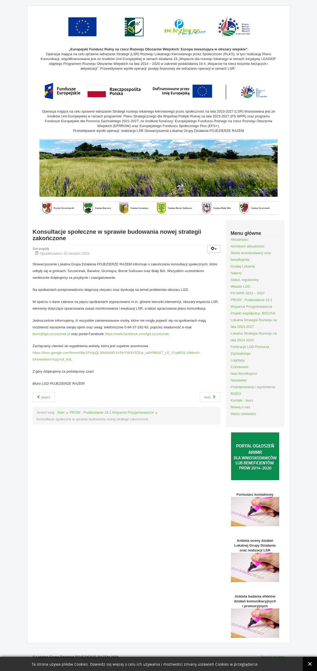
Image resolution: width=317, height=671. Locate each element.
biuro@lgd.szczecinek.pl (51, 334)
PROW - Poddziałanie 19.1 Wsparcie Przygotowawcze (112, 412)
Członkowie (239, 367)
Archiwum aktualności (247, 246)
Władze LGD (241, 286)
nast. (210, 397)
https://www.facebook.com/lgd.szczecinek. (137, 334)
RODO (236, 394)
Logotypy (238, 360)
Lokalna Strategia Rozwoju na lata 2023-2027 (254, 323)
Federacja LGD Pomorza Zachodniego (250, 350)
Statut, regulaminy (245, 280)
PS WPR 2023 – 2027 (248, 293)
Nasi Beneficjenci (244, 374)
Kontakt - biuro (242, 400)
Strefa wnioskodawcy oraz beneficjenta (251, 256)
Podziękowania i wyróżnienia (253, 387)
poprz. (44, 397)
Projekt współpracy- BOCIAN (253, 313)
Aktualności (239, 240)
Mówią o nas (240, 407)
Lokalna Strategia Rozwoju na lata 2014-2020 (254, 336)
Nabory (236, 273)
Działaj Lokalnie (243, 266)
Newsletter (239, 380)
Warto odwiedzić (243, 414)
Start (60, 412)
